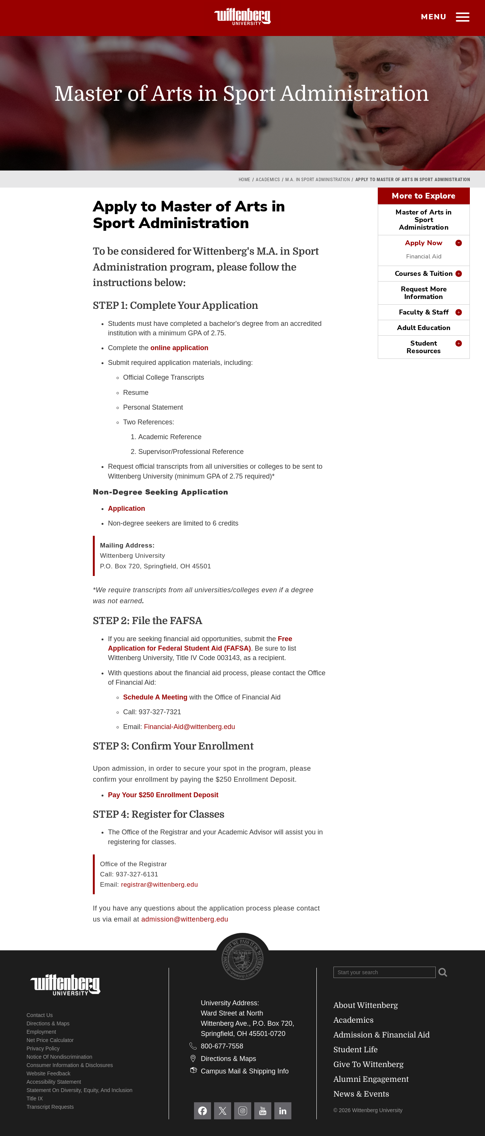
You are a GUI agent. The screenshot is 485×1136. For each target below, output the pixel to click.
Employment (41, 1032)
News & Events (361, 1094)
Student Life (355, 1049)
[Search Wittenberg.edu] (384, 972)
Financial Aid (423, 256)
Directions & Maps (48, 1023)
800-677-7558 (222, 1046)
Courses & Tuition (424, 273)
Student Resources (424, 347)
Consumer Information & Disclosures (70, 1065)
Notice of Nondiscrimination (59, 1057)
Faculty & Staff (424, 312)
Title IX (35, 1098)
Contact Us (40, 1015)
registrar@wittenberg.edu (159, 884)
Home (244, 179)
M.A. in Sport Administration (317, 179)
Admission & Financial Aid (381, 1035)
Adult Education (424, 328)
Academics (268, 179)
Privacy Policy (43, 1048)
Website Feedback (48, 1073)
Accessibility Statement (54, 1082)
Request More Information (424, 292)
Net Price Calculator (50, 1040)
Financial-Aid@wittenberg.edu (189, 727)
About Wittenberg (365, 1005)
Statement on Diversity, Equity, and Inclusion (80, 1090)
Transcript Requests (50, 1107)
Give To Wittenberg (368, 1064)
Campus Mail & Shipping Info (245, 1071)
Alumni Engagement (371, 1079)
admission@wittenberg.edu (184, 919)
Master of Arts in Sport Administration (424, 219)
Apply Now (424, 243)
